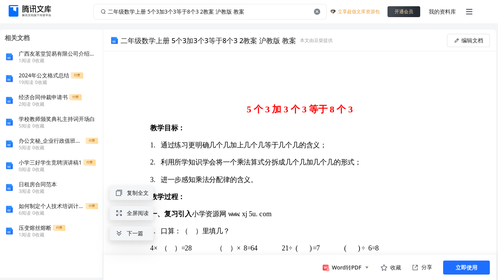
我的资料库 (442, 11)
